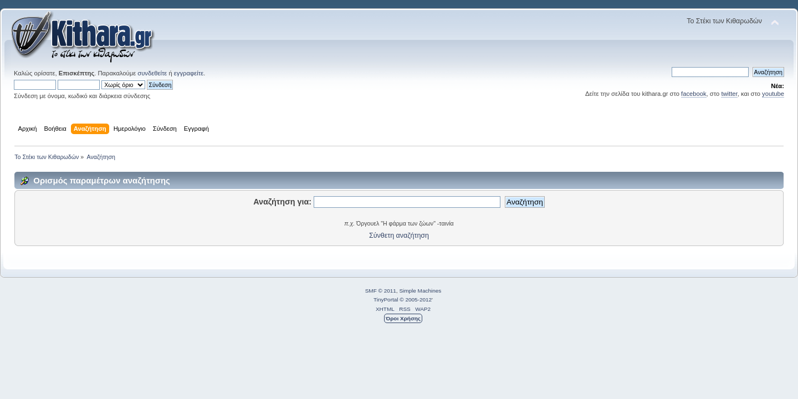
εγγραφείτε (188, 73)
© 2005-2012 (416, 299)
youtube (773, 93)
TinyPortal (386, 299)
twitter (729, 93)
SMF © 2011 (380, 291)
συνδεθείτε (152, 73)
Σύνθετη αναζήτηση (399, 235)
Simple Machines (420, 291)
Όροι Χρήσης (403, 318)
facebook (694, 93)
